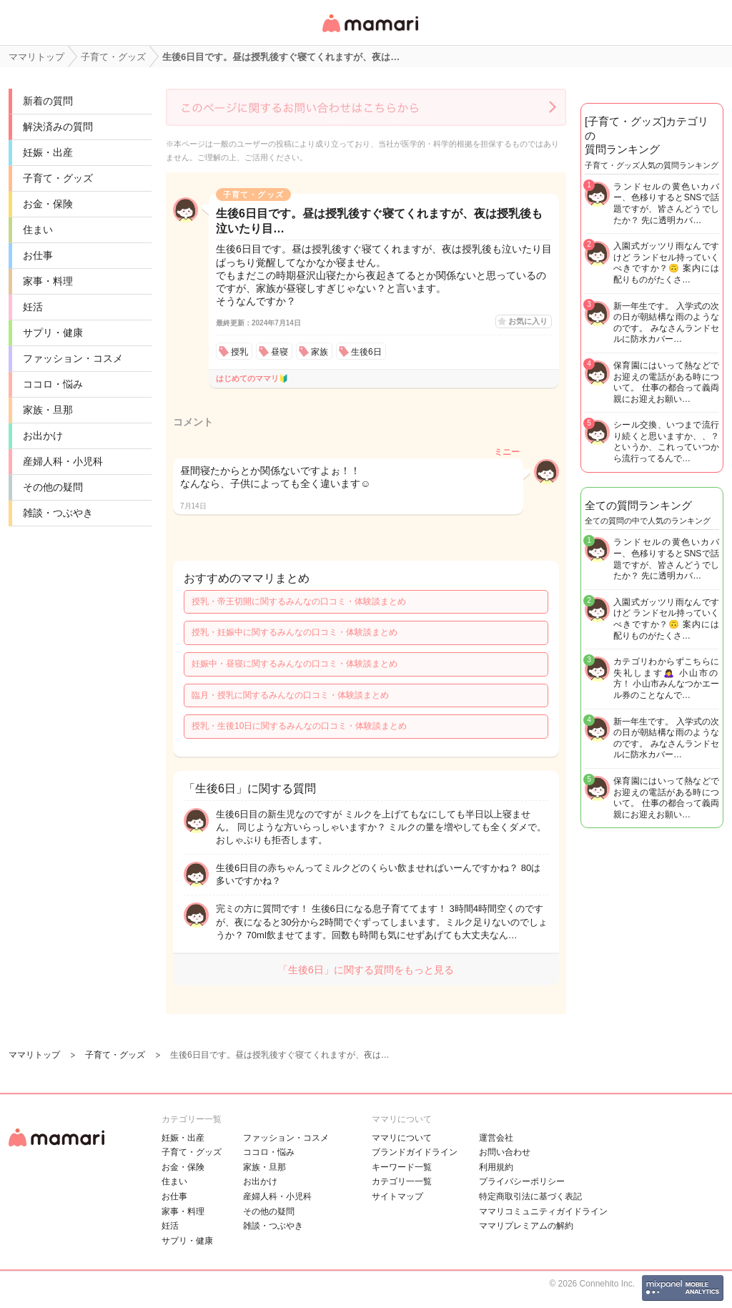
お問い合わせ (504, 1152)
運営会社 (496, 1138)
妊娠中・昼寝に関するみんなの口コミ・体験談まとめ (294, 664)
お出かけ (43, 435)
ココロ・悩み (53, 384)
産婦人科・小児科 (63, 461)
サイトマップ (397, 1196)
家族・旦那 (48, 409)
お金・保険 (48, 204)
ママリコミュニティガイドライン (543, 1211)
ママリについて (402, 1138)
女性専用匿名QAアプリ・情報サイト (369, 33)
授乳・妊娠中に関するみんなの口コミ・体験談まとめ (294, 632)
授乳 (239, 352)
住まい (38, 229)
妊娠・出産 (48, 152)
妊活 (33, 307)
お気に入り (528, 321)
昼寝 (279, 352)
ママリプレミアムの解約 (526, 1226)
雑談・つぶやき (58, 512)
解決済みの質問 (58, 126)
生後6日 (366, 352)
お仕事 (38, 255)
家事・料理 (48, 281)
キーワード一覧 (402, 1167)
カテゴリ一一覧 (402, 1181)
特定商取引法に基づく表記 (530, 1196)
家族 (319, 352)
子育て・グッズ (58, 178)
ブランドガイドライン (415, 1152)
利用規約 (496, 1167)
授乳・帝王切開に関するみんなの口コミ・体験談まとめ (299, 601)
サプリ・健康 (53, 332)
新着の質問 (48, 101)
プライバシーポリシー (522, 1181)
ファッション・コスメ (73, 358)
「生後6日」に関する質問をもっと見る (366, 969)
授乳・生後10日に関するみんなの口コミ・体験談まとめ (299, 726)
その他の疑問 (53, 487)
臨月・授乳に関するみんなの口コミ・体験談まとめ (290, 695)
